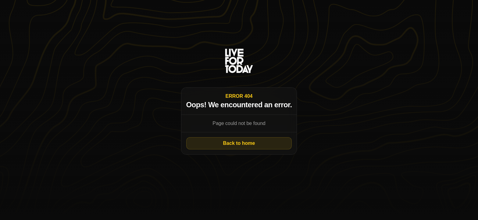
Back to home (239, 143)
